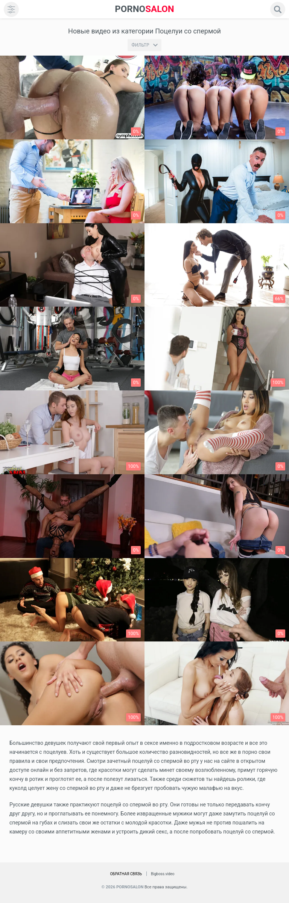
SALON (144, 9)
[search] (277, 9)
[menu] (11, 9)
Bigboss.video (162, 874)
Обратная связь (126, 874)
